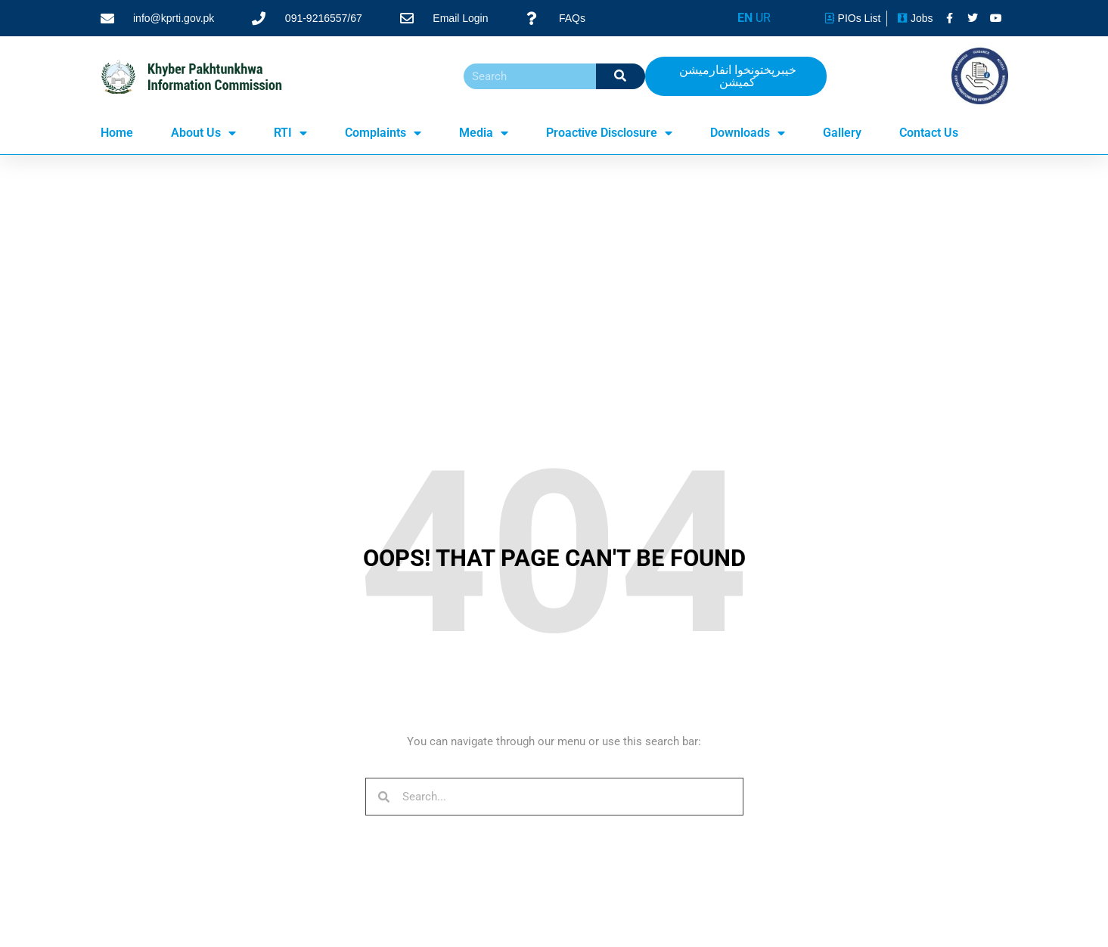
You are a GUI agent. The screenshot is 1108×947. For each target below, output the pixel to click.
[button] (736, 76)
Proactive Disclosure (609, 133)
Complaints (383, 133)
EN (745, 18)
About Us (203, 133)
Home (117, 132)
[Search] (620, 76)
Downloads (747, 133)
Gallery (842, 132)
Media (483, 133)
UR (763, 18)
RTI (290, 133)
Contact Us (928, 132)
